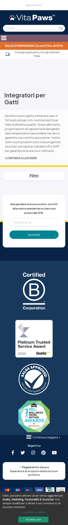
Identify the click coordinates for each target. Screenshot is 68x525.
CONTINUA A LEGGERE (21, 158)
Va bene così (33, 519)
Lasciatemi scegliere (33, 512)
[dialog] (34, 508)
